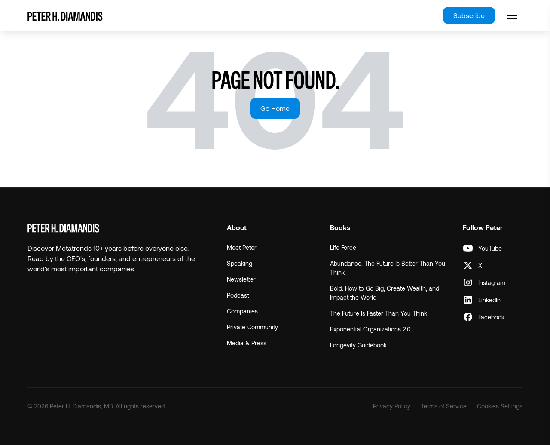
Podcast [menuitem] (238, 295)
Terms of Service (444, 406)
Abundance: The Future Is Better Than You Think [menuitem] (387, 268)
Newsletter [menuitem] (241, 279)
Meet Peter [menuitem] (242, 247)
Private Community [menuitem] (252, 327)
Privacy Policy (391, 406)
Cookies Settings (499, 406)
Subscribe (469, 15)
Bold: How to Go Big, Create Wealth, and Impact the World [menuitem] (384, 293)
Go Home (275, 108)
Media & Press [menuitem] (246, 343)
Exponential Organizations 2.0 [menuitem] (370, 329)
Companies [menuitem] (242, 311)
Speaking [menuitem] (239, 263)
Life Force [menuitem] (343, 247)
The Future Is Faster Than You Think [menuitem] (378, 313)
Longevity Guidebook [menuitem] (358, 345)
